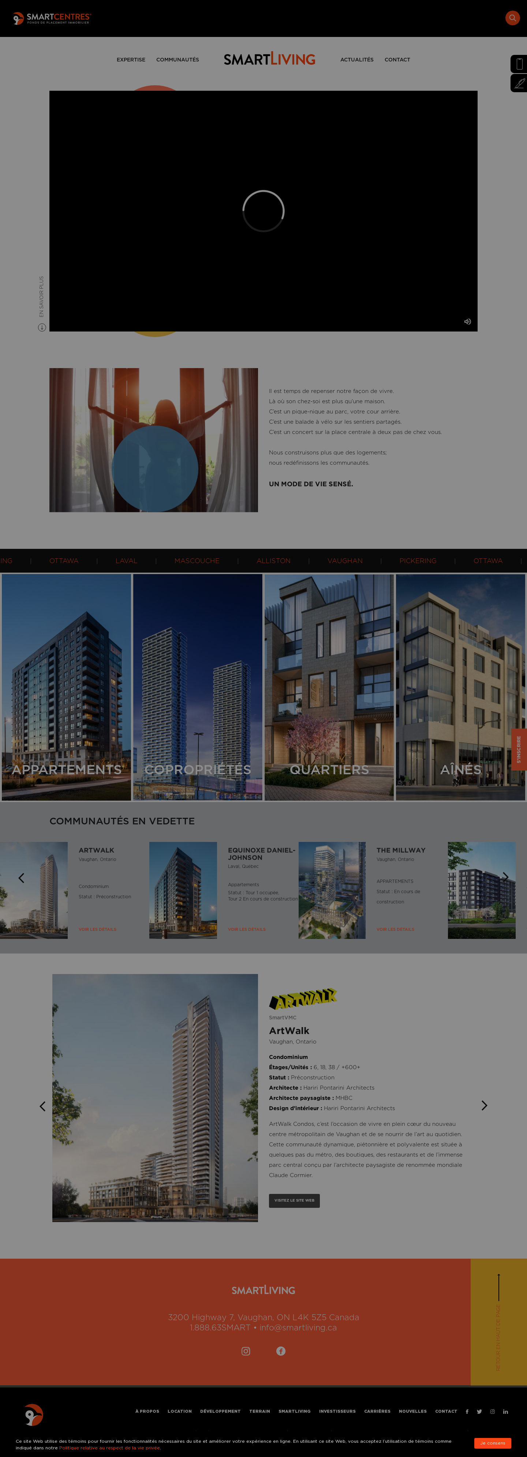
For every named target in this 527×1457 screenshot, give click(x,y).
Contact (490, 18)
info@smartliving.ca (298, 1328)
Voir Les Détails (97, 930)
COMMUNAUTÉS (177, 60)
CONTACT (397, 60)
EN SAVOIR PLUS (42, 297)
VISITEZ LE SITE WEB (294, 1200)
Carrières (420, 18)
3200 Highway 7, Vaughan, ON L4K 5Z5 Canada (263, 1318)
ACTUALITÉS (357, 60)
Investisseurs (381, 18)
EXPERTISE (131, 60)
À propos (191, 18)
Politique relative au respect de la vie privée (109, 1448)
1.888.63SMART (220, 1328)
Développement (264, 18)
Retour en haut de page (499, 1337)
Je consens (492, 1443)
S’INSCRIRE (519, 749)
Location (223, 18)
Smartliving (338, 18)
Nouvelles (456, 18)
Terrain (303, 18)
